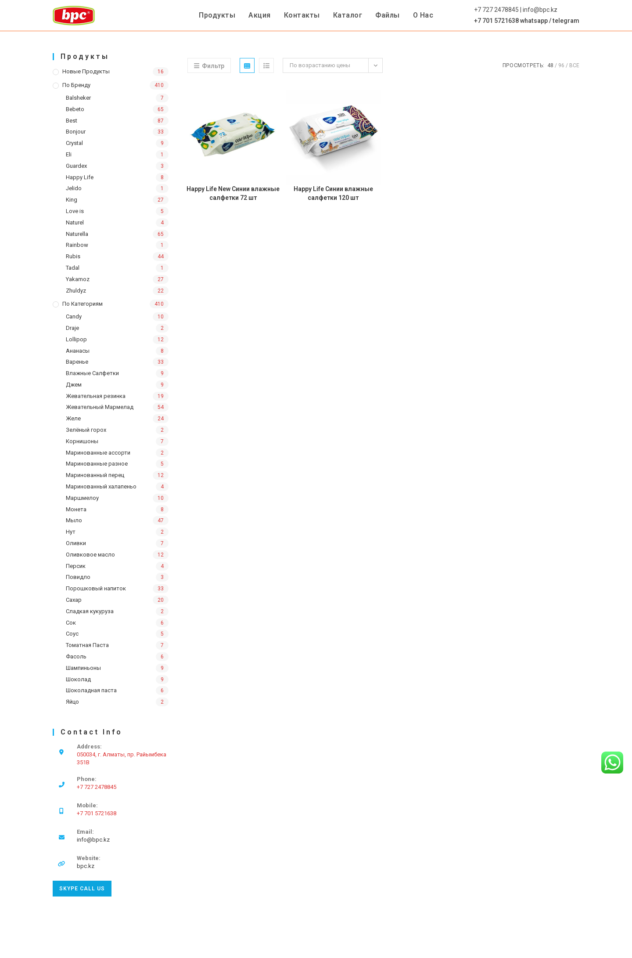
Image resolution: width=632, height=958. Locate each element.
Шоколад (78, 679)
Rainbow (77, 245)
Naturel (75, 222)
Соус (72, 633)
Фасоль (76, 656)
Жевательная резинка (96, 396)
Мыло (74, 520)
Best (71, 120)
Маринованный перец (95, 475)
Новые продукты (86, 71)
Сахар (74, 599)
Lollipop (76, 339)
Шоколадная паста (91, 690)
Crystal (74, 143)
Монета (76, 509)
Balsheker (78, 97)
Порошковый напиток (96, 588)
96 (561, 65)
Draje (72, 328)
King (71, 199)
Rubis (73, 256)
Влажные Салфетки (92, 373)
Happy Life (79, 177)
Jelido (74, 188)
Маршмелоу (82, 498)
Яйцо (72, 701)
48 (550, 65)
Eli (69, 154)
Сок (71, 622)
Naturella (77, 234)
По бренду (76, 85)
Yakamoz (78, 279)
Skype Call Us (82, 889)
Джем (74, 384)
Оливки (76, 543)
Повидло (78, 577)
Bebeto (75, 109)
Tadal (72, 267)
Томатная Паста (87, 645)
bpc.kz (85, 866)
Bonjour (76, 131)
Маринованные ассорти (98, 452)
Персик (76, 566)
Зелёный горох (86, 430)
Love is (75, 211)
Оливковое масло (90, 554)
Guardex (76, 166)
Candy (74, 316)
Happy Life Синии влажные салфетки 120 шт (333, 193)
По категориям (82, 303)
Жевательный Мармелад (99, 407)
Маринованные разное (97, 463)
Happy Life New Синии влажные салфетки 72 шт (233, 193)
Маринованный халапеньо (101, 486)
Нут (70, 531)
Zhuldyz (76, 290)
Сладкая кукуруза (90, 611)
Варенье (77, 361)
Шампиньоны (83, 668)
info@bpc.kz (93, 839)
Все (574, 65)
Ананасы (78, 350)
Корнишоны (82, 441)
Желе (73, 418)
